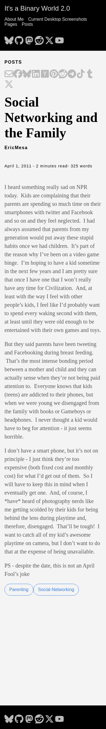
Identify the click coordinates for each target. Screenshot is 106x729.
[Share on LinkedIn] (35, 74)
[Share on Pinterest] (53, 74)
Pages (10, 24)
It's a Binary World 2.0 (37, 8)
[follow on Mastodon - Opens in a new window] (29, 38)
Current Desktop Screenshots (57, 19)
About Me (14, 19)
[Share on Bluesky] (26, 74)
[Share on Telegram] (71, 74)
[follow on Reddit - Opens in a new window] (39, 38)
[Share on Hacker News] (44, 74)
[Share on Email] (8, 74)
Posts (27, 24)
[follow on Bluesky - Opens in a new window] (8, 38)
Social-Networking (56, 589)
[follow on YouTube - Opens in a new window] (59, 38)
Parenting (19, 589)
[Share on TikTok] (80, 74)
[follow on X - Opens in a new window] (49, 38)
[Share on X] (8, 85)
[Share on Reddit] (62, 74)
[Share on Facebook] (17, 74)
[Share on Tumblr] (89, 74)
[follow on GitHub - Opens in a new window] (19, 38)
